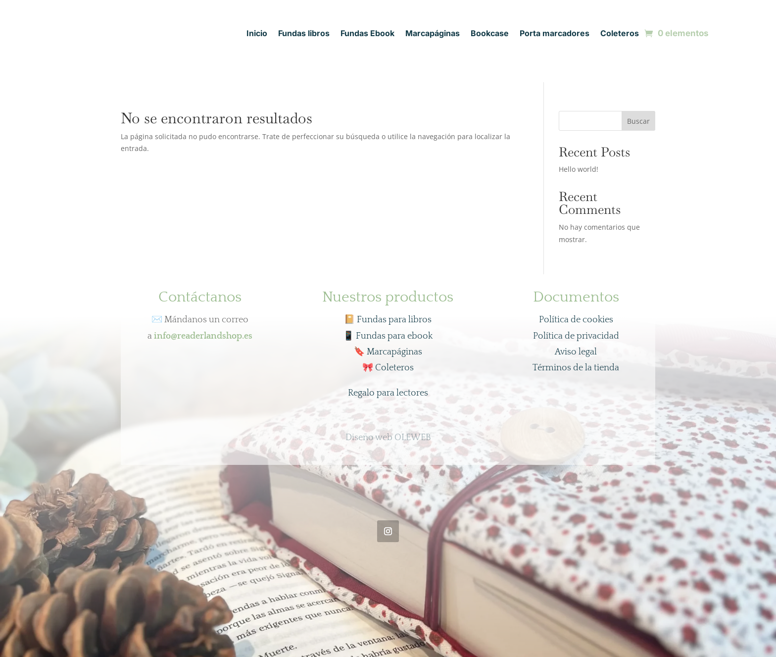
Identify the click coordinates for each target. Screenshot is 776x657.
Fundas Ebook (367, 34)
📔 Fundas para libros (388, 320)
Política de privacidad (576, 336)
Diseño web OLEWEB (388, 438)
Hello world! (578, 169)
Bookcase (490, 34)
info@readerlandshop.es (203, 336)
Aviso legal (576, 352)
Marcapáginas (432, 34)
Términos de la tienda (576, 368)
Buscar (638, 121)
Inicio (256, 34)
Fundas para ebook (388, 336)
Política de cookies (576, 320)
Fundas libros (304, 34)
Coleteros (619, 34)
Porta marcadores (554, 34)
